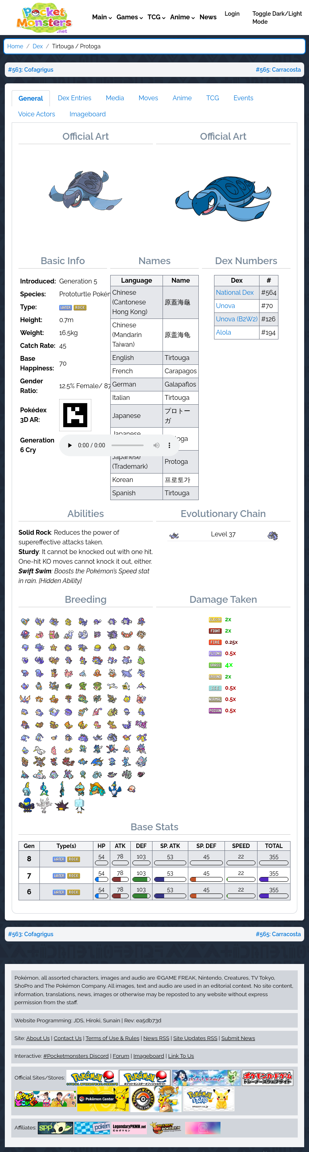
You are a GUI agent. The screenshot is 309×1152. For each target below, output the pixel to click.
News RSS (156, 1038)
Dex (38, 46)
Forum (121, 1056)
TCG (212, 98)
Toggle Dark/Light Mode (277, 17)
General (31, 98)
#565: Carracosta (278, 69)
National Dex (235, 292)
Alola (223, 332)
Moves (148, 98)
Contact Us (68, 1038)
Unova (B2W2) (237, 319)
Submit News (238, 1038)
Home (15, 46)
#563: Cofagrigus (31, 69)
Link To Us (181, 1056)
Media (115, 98)
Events (243, 98)
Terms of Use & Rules (112, 1038)
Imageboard (88, 114)
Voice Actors (36, 114)
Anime (182, 98)
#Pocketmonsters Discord (76, 1056)
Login (232, 13)
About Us (37, 1038)
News (208, 17)
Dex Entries (74, 98)
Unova (225, 306)
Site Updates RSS (195, 1038)
